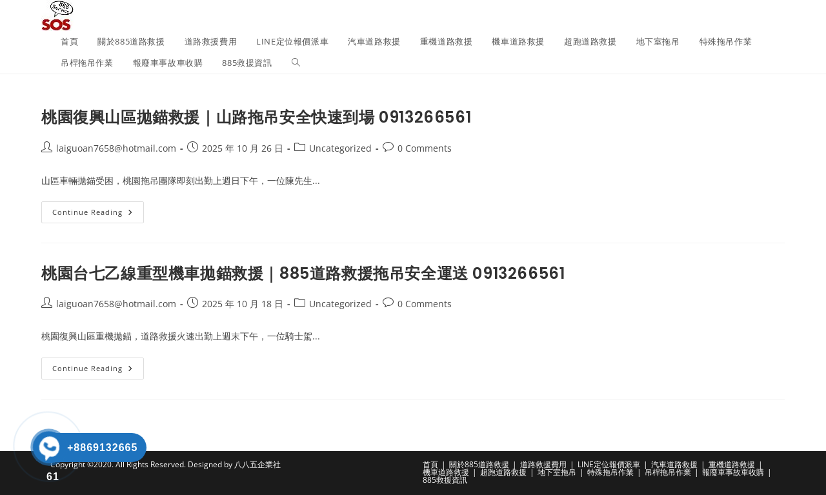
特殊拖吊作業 (610, 472)
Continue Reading (98, 214)
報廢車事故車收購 (733, 472)
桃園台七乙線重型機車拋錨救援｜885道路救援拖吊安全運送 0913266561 (303, 273)
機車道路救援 (446, 472)
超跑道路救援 (503, 472)
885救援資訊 (445, 479)
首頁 (430, 464)
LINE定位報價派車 (609, 464)
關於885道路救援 (479, 464)
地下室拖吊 (557, 472)
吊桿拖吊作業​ (668, 472)
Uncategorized (340, 148)
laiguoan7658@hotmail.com (116, 148)
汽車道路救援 (674, 464)
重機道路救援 (732, 464)
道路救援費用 (543, 464)
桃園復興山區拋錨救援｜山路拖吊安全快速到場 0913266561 (256, 117)
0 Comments (425, 148)
